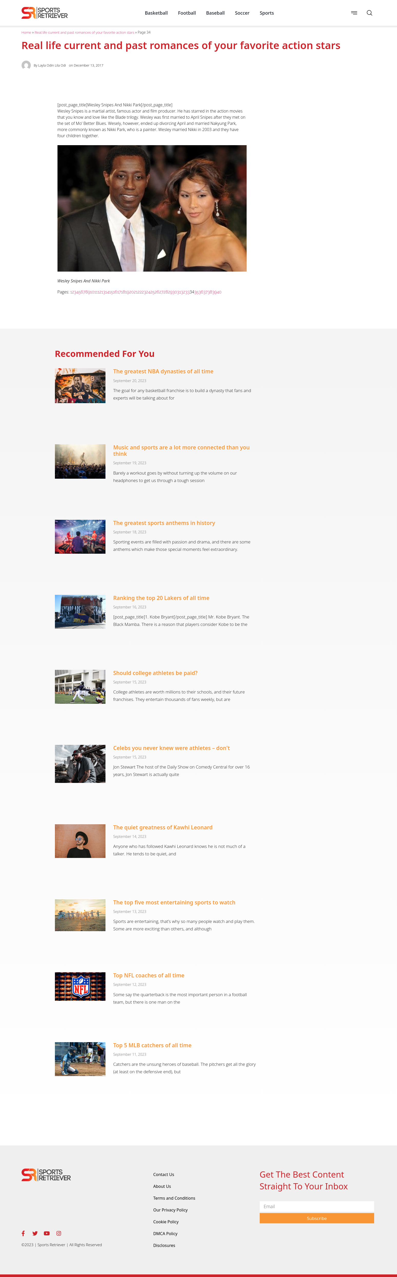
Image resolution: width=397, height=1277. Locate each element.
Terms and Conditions (174, 1198)
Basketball (156, 13)
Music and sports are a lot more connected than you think (181, 450)
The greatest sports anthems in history (164, 522)
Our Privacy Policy (170, 1210)
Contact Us (163, 1174)
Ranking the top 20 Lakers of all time (161, 598)
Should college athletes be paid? (155, 673)
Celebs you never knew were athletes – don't (171, 748)
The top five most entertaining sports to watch (174, 902)
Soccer (242, 13)
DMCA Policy (165, 1233)
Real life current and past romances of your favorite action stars (84, 32)
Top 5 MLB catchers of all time (152, 1045)
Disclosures (164, 1245)
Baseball (215, 13)
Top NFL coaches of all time (149, 975)
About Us (162, 1186)
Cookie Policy (166, 1222)
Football (187, 13)
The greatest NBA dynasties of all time (163, 371)
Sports (267, 13)
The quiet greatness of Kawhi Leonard (162, 827)
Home (26, 32)
